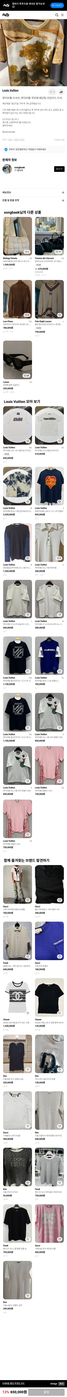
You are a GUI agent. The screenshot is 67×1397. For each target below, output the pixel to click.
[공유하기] (61, 91)
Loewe (6, 382)
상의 (10, 139)
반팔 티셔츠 (19, 139)
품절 (46, 1392)
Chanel (6, 1019)
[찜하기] (52, 92)
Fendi (5, 963)
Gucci (5, 906)
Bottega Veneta (10, 258)
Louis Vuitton (10, 90)
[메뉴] (62, 15)
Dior (5, 1076)
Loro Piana (8, 321)
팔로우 (59, 169)
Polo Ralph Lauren (43, 321)
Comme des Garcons (44, 258)
